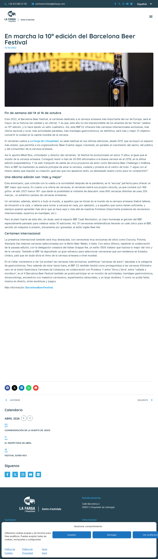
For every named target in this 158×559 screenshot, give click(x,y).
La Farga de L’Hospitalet (44, 141)
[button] (150, 16)
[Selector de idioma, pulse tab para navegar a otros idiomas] (144, 4)
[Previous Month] (24, 418)
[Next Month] (30, 418)
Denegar (112, 534)
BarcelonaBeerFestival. (39, 287)
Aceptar (71, 534)
